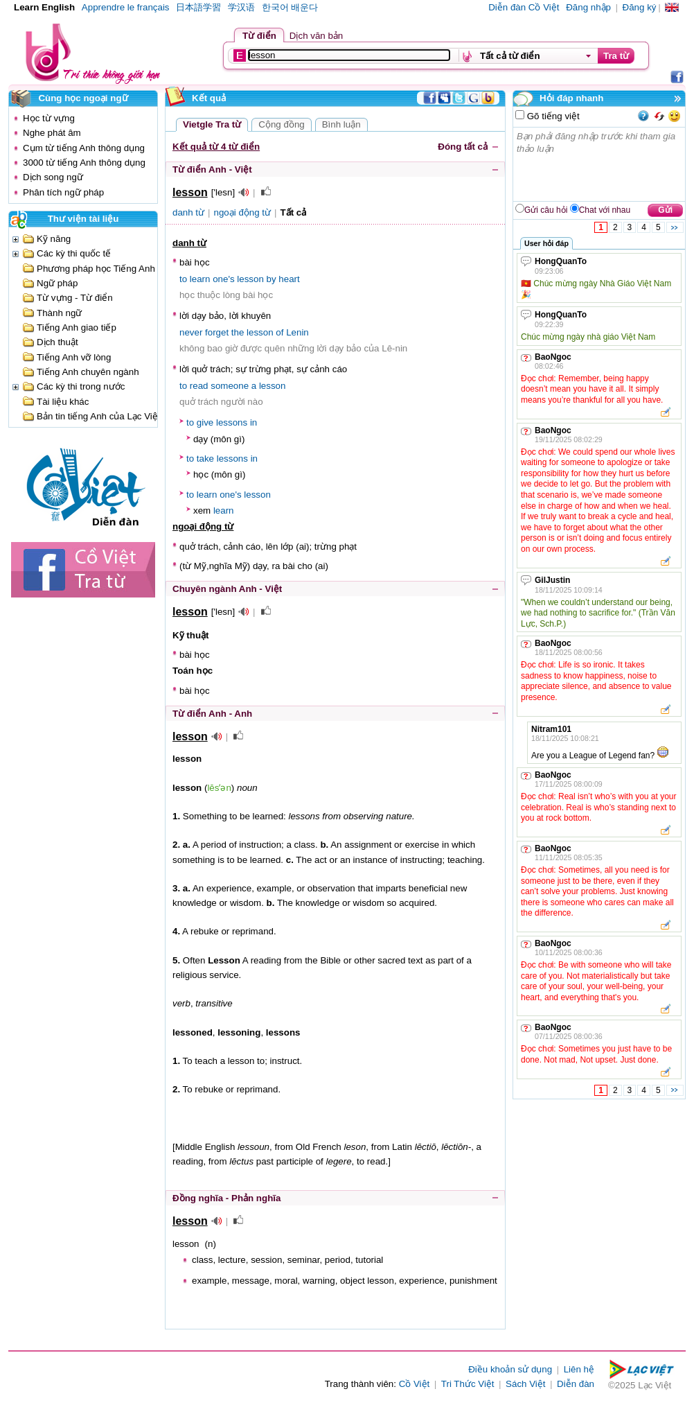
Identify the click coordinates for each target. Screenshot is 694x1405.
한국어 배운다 (290, 7)
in (253, 422)
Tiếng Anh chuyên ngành (88, 372)
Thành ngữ (59, 313)
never (190, 332)
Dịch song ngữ (53, 177)
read (199, 386)
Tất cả (294, 212)
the (237, 332)
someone (230, 386)
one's (223, 279)
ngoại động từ (243, 212)
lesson (250, 279)
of (279, 332)
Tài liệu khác (63, 401)
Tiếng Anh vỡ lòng (74, 357)
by (271, 279)
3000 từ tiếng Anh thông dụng (84, 162)
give (205, 422)
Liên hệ (579, 1369)
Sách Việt (525, 1384)
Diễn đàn (575, 1384)
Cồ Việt (414, 1384)
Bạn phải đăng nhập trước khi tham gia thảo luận (599, 164)
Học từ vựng (49, 118)
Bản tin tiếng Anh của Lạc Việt (99, 416)
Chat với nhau (604, 210)
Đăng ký (640, 7)
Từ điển (259, 35)
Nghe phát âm (52, 133)
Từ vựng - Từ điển (75, 298)
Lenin (297, 332)
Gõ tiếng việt (552, 116)
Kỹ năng (54, 239)
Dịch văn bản (316, 35)
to (183, 279)
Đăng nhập (588, 7)
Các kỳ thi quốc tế (74, 253)
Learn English (44, 7)
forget (217, 332)
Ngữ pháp (57, 283)
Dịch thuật (57, 342)
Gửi (665, 210)
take (205, 458)
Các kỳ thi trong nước (81, 386)
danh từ (188, 212)
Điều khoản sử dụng (510, 1369)
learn (200, 279)
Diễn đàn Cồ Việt (523, 7)
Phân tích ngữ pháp (63, 192)
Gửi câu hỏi (545, 210)
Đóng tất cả (463, 146)
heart (288, 279)
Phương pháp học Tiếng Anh (96, 268)
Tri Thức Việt (468, 1384)
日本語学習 (198, 7)
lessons (231, 422)
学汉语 (241, 7)
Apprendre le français (126, 7)
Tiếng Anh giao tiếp (76, 327)
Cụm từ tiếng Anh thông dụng (84, 148)
